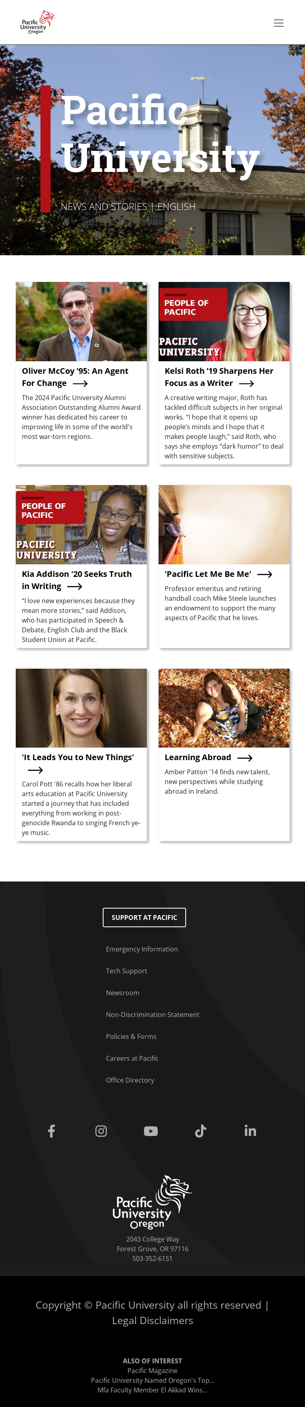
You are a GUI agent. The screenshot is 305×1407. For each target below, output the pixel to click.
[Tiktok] (202, 1131)
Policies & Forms (131, 1036)
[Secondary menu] (279, 23)
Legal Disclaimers (152, 1320)
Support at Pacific (144, 917)
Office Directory (130, 1080)
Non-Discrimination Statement (152, 1014)
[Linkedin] (252, 1131)
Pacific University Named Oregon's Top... (152, 1380)
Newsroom (123, 992)
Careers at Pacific (132, 1058)
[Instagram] (103, 1131)
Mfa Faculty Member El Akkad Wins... (152, 1390)
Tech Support (126, 970)
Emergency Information (142, 949)
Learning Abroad (198, 757)
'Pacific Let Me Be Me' (208, 573)
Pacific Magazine (152, 1370)
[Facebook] (53, 1131)
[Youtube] (153, 1131)
